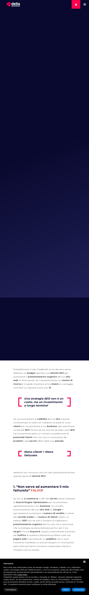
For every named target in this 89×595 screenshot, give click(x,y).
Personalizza (11, 590)
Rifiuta (65, 590)
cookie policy (22, 575)
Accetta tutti (78, 590)
